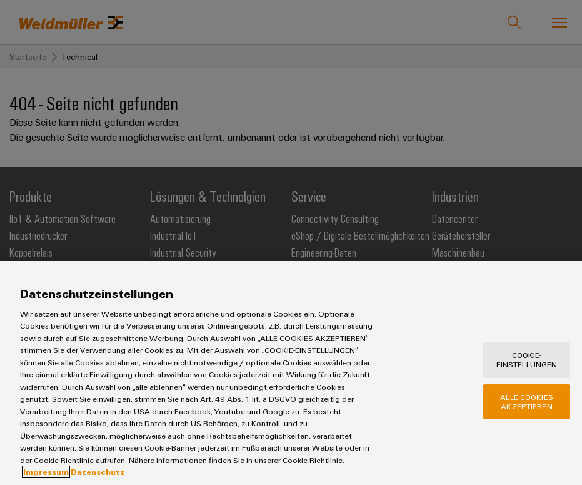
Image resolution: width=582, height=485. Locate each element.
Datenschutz (97, 472)
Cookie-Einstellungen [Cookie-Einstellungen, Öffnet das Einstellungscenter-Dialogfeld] (527, 359)
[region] (291, 373)
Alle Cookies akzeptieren (526, 401)
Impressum (46, 472)
